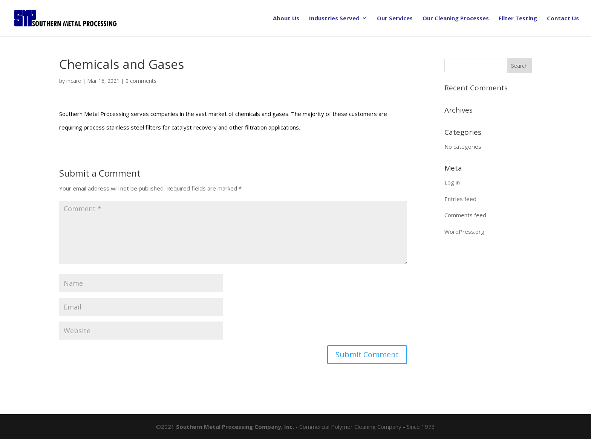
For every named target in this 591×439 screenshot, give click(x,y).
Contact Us (563, 18)
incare (73, 80)
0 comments (141, 80)
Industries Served (334, 18)
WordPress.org (464, 231)
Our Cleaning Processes (456, 18)
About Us (286, 18)
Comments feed (465, 215)
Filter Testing (518, 18)
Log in (452, 182)
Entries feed (460, 199)
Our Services (395, 18)
